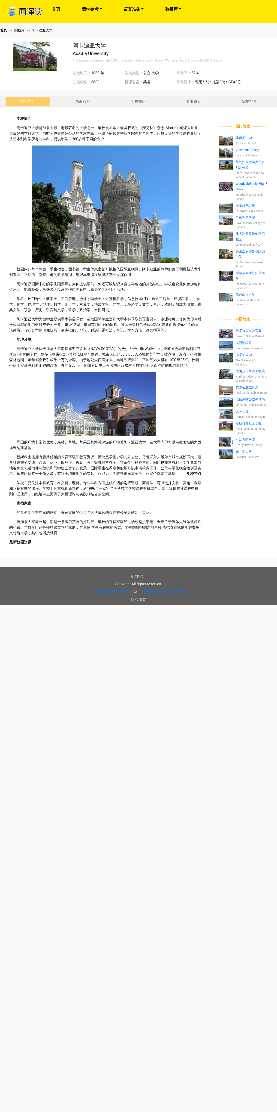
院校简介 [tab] (27, 101)
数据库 (171, 9)
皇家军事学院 (245, 217)
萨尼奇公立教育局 (249, 331)
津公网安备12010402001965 (161, 592)
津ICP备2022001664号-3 (112, 592)
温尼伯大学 (244, 355)
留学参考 (90, 9)
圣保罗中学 (244, 138)
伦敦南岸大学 (245, 295)
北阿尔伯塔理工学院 (250, 371)
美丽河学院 (244, 343)
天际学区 (242, 411)
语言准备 (132, 9)
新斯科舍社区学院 (249, 423)
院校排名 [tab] (249, 101)
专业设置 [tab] (193, 101)
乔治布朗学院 (245, 439)
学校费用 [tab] (138, 101)
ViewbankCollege (248, 150)
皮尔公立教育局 (247, 387)
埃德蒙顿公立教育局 (250, 399)
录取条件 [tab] (82, 101)
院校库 (19, 30)
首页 (56, 9)
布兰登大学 (244, 451)
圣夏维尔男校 (245, 205)
